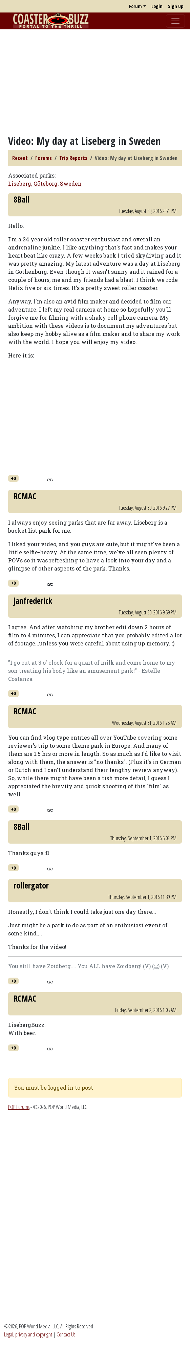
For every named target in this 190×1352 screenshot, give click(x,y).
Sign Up (175, 6)
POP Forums (18, 1107)
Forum (135, 6)
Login (157, 6)
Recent (20, 158)
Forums (43, 158)
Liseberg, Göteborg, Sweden (45, 183)
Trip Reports (73, 158)
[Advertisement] (95, 82)
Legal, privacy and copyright (28, 1334)
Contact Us (66, 1334)
